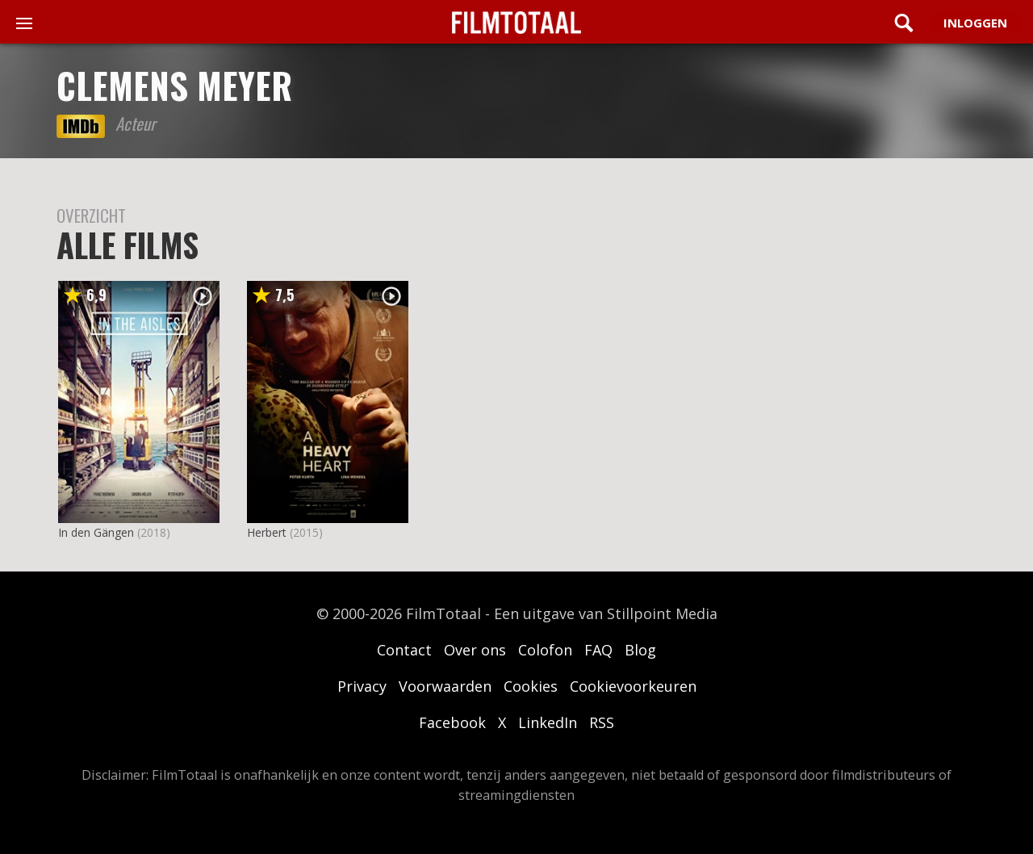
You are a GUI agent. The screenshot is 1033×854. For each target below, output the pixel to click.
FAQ (598, 649)
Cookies (531, 686)
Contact (404, 649)
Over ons (475, 649)
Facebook (452, 722)
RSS (601, 722)
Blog (640, 649)
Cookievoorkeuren (633, 686)
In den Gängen (96, 532)
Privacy (362, 686)
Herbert (266, 532)
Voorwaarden (445, 686)
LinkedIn (547, 722)
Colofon (545, 649)
